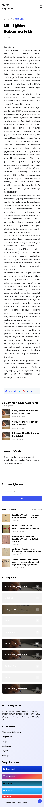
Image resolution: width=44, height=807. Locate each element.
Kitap (7, 620)
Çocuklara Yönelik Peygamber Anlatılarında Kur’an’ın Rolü (25, 516)
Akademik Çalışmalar (16, 586)
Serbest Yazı (11, 666)
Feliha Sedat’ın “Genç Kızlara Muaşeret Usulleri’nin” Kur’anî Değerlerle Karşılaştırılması (25, 562)
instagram (10, 776)
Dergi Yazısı (10, 609)
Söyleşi (8, 677)
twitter (9, 790)
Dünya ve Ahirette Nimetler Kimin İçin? (25, 434)
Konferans (10, 632)
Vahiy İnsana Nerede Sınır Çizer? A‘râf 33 (25, 423)
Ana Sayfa (8, 19)
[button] (36, 391)
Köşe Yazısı (19, 19)
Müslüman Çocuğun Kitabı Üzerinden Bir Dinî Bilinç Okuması (26, 550)
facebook (10, 769)
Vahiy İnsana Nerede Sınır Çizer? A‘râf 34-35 (25, 412)
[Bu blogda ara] (22, 492)
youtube (7, 796)
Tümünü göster (7, 406)
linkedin (9, 783)
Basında (9, 598)
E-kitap (5, 755)
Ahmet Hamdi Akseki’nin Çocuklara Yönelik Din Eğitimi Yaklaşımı (25, 539)
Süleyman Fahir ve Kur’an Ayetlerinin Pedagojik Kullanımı (26, 527)
